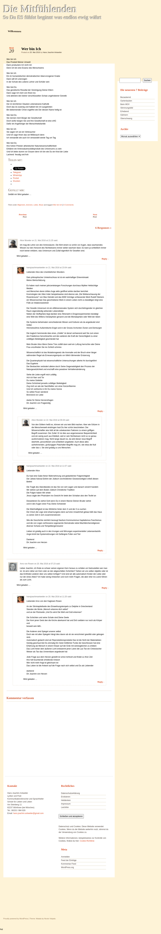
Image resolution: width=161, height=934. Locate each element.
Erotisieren (65, 797)
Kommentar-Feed (68, 864)
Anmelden (65, 857)
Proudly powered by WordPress (15, 919)
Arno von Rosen (27, 564)
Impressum (65, 804)
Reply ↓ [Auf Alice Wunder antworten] (105, 259)
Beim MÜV (124, 104)
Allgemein (21, 205)
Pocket (16, 178)
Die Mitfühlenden (40, 9)
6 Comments (69, 205)
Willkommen (14, 31)
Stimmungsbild (126, 108)
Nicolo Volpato (49, 919)
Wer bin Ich (106, 49)
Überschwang (126, 118)
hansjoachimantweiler (36, 267)
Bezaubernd (125, 97)
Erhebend (124, 111)
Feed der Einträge (68, 860)
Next (103, 215)
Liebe (36, 205)
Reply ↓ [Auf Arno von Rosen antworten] (105, 588)
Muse (41, 205)
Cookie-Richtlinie (87, 841)
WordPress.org (67, 867)
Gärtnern (124, 115)
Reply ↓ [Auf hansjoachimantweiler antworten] (100, 411)
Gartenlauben (126, 101)
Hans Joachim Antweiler (52, 52)
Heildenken (66, 800)
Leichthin (65, 807)
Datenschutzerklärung (70, 793)
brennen (29, 205)
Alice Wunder (25, 240)
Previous (16, 215)
